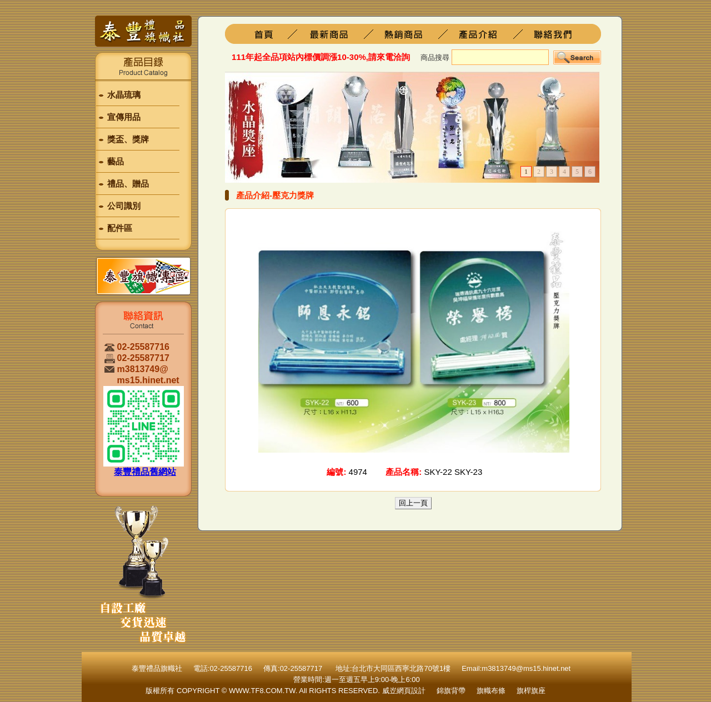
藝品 (115, 161)
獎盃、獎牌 (128, 139)
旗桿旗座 (337, 34)
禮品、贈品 (128, 183)
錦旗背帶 (451, 690)
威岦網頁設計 (403, 690)
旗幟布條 (491, 690)
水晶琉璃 (124, 94)
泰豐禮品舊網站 (145, 472)
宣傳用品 (124, 117)
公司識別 (124, 205)
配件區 (119, 228)
